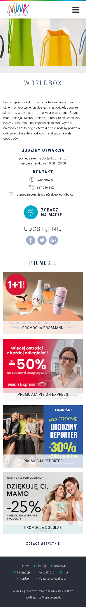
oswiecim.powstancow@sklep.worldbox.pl (45, 194)
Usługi (41, 566)
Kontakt (25, 578)
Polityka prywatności (53, 578)
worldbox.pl (45, 180)
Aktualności (47, 572)
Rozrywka (60, 566)
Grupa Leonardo (51, 597)
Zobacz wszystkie (43, 543)
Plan (66, 572)
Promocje (24, 572)
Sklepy (24, 566)
